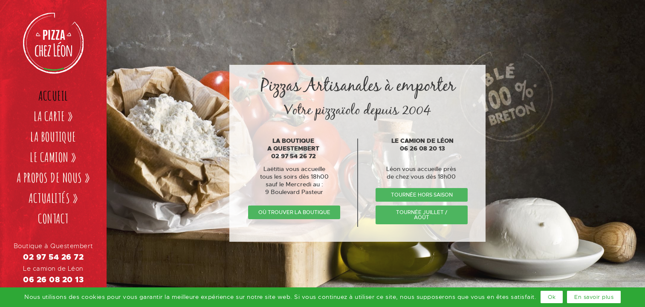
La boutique (53, 137)
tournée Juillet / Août (421, 215)
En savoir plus (593, 297)
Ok (551, 297)
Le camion (53, 157)
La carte (53, 116)
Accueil (53, 96)
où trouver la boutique (294, 212)
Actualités (53, 198)
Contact (53, 218)
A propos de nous (53, 177)
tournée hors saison (422, 194)
